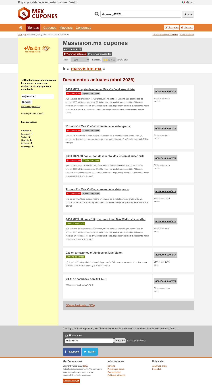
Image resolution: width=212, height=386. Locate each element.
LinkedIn (25, 140)
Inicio (20, 34)
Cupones (49, 27)
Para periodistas (114, 372)
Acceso (187, 27)
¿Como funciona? (186, 34)
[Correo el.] (89, 340)
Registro (172, 27)
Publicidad (156, 369)
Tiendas (33, 27)
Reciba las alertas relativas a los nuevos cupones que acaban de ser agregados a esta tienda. (38, 85)
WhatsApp (26, 146)
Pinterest (25, 143)
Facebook (25, 134)
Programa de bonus (116, 369)
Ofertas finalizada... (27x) (80, 305)
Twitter (24, 137)
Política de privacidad (30, 106)
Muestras (66, 27)
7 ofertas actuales (75, 54)
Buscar (188, 14)
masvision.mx (72, 49)
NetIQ (85, 366)
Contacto (111, 366)
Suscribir (26, 102)
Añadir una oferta (159, 366)
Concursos (83, 27)
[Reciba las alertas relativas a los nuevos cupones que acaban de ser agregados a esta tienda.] (37, 96)
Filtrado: (66, 60)
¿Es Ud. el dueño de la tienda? (165, 34)
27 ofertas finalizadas (99, 54)
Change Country (71, 381)
